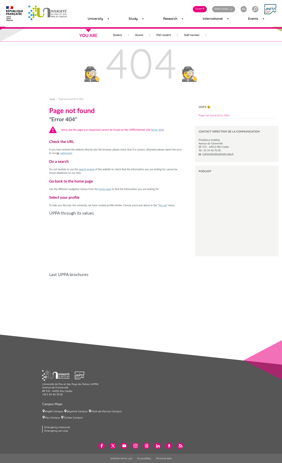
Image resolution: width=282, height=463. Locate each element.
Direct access (222, 8)
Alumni (139, 35)
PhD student (163, 35)
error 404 (157, 129)
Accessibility (144, 458)
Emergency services (56, 430)
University (92, 19)
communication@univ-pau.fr (218, 153)
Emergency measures (57, 427)
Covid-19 (199, 8)
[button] (255, 9)
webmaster (66, 153)
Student (117, 35)
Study (132, 19)
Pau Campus (52, 417)
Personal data (164, 458)
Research (167, 19)
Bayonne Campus (77, 411)
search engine (86, 169)
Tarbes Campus (73, 417)
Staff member (192, 35)
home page (105, 189)
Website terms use (121, 458)
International (208, 19)
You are (163, 205)
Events (251, 19)
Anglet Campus (54, 411)
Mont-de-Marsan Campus (106, 411)
